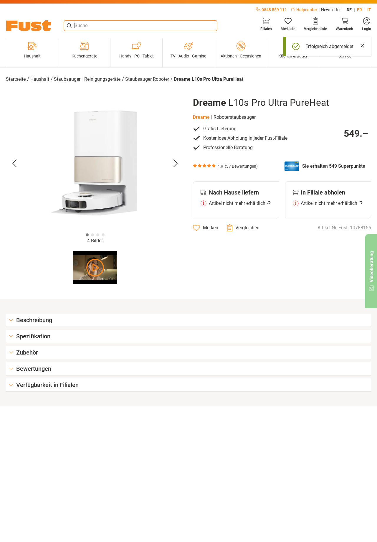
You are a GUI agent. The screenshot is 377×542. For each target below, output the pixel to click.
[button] (95, 163)
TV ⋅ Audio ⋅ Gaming (188, 49)
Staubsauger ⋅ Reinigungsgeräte (87, 79)
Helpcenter (304, 9)
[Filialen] (266, 24)
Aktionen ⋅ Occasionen (241, 49)
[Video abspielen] (95, 267)
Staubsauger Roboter (147, 79)
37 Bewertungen (241, 166)
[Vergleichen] (243, 227)
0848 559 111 (271, 9)
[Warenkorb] (344, 24)
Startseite (16, 79)
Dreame (201, 117)
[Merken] (205, 227)
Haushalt (32, 49)
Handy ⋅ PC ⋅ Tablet (136, 49)
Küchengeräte (84, 49)
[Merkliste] (288, 24)
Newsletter (331, 9)
